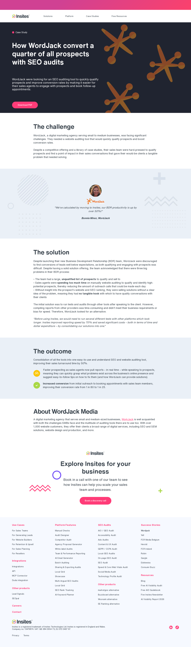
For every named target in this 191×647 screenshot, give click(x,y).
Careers (17, 605)
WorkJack (127, 419)
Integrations (19, 560)
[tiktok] (177, 628)
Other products (21, 588)
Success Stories (150, 525)
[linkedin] (171, 628)
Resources (147, 575)
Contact (16, 612)
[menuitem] (48, 16)
